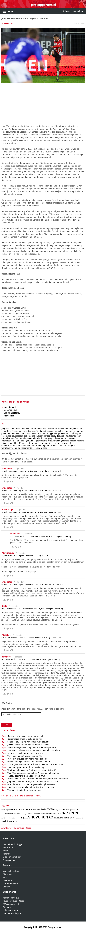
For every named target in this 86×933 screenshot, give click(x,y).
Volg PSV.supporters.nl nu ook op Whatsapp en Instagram (33, 773)
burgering (30, 436)
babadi (43, 431)
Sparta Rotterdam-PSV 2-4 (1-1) (31, 556)
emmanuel (78, 431)
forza (66, 809)
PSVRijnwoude (7, 553)
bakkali (70, 433)
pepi (17, 818)
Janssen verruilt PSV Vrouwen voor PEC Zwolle (28, 745)
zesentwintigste (40, 448)
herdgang (48, 438)
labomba (16, 814)
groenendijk (17, 431)
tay (29, 431)
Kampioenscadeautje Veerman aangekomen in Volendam (33, 750)
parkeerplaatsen (48, 813)
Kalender (7, 854)
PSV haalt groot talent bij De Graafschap (25, 767)
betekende (6, 436)
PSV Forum (8, 847)
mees (33, 433)
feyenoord (60, 810)
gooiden (30, 438)
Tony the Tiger (7, 509)
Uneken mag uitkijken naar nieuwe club (25, 736)
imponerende (69, 438)
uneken (61, 429)
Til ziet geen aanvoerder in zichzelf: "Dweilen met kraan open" (35, 764)
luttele (51, 441)
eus (12, 438)
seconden (41, 433)
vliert (55, 445)
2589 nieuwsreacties (9, 609)
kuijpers (37, 441)
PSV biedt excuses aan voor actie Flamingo (27, 759)
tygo (51, 433)
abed (67, 429)
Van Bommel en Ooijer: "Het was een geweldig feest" (31, 770)
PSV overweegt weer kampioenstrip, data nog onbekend (32, 747)
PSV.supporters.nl (11, 904)
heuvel (16, 433)
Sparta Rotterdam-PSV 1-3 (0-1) (31, 609)
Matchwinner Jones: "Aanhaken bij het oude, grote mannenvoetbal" (38, 779)
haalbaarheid (7, 814)
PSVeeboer (6, 635)
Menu (10, 11)
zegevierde (27, 448)
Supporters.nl (10, 892)
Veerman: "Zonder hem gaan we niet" (24, 790)
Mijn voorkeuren (10, 910)
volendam (62, 445)
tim (47, 433)
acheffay (36, 431)
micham (80, 441)
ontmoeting (32, 443)
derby (53, 436)
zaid (20, 448)
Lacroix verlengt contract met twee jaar (25, 753)
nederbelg (23, 814)
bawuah (50, 431)
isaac (22, 433)
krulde (30, 441)
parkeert (59, 814)
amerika (3, 810)
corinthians (18, 809)
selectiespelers (8, 445)
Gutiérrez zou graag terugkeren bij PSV (24, 739)
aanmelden (78, 11)
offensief (22, 443)
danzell (47, 436)
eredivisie (5, 438)
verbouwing (79, 818)
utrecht (39, 445)
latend (44, 441)
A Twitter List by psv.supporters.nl (16, 828)
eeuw (78, 436)
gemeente (74, 810)
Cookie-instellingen (12, 913)
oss (39, 443)
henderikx (38, 438)
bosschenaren (66, 431)
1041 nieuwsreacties (9, 638)
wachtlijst (4, 821)
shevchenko (40, 817)
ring (21, 817)
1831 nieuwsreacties (9, 471)
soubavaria (58, 818)
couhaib (29, 429)
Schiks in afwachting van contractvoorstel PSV (28, 742)
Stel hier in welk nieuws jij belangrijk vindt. (21, 796)
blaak (57, 431)
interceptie (6, 441)
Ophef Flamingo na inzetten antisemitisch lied (28, 762)
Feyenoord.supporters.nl (14, 901)
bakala (64, 433)
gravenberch (7, 433)
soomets (31, 445)
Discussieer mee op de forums (15, 402)
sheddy (19, 445)
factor (51, 809)
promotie (57, 443)
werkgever (6, 448)
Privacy (6, 877)
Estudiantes (6, 469)
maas (27, 433)
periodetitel (47, 443)
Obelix (4, 606)
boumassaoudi (19, 429)
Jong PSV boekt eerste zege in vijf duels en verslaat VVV (32, 781)
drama (28, 809)
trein (72, 818)
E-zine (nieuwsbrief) (12, 857)
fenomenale (20, 438)
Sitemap (7, 907)
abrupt (57, 433)
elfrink (34, 810)
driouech (38, 429)
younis (14, 448)
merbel (72, 441)
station (66, 818)
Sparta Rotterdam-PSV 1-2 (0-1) (31, 471)
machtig (58, 441)
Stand (5, 851)
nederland (30, 814)
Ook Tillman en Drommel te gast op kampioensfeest (31, 784)
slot (25, 445)
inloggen (67, 11)
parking (3, 818)
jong (3, 429)
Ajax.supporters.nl (11, 898)
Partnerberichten (10, 883)
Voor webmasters (11, 871)
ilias (44, 429)
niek (55, 429)
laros (25, 431)
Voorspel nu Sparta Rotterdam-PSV (33, 512)
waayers (71, 445)
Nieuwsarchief (9, 860)
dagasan (39, 436)
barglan (77, 433)
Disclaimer (8, 874)
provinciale (67, 443)
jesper (50, 429)
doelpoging (62, 436)
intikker (15, 441)
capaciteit (9, 810)
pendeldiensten (11, 818)
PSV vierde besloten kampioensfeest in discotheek (30, 787)
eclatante (71, 436)
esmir (4, 431)
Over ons (7, 865)
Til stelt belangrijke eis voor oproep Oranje (27, 776)
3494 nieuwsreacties (9, 556)
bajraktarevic (76, 429)
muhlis (14, 443)
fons (9, 431)
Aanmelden (8, 844)
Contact (6, 887)
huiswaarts (58, 438)
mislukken (6, 443)
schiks (9, 429)
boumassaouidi (19, 436)
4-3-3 (47, 556)
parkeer (37, 814)
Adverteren (8, 880)
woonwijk (12, 821)
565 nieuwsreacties (8, 659)
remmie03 (6, 657)
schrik (26, 818)
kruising (23, 441)
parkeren (70, 812)
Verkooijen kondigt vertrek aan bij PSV (24, 756)
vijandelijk (47, 445)
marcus (65, 441)
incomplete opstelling (53, 471)
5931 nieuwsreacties (9, 512)
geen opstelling (55, 512)
